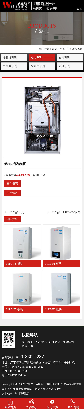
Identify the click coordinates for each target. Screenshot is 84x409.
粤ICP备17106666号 (14, 375)
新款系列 (64, 66)
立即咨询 (12, 183)
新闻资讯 (54, 342)
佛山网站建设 (21, 393)
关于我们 (27, 342)
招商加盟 (27, 346)
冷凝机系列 (10, 57)
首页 (54, 49)
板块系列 (41, 57)
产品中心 (65, 49)
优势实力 (68, 342)
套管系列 (64, 57)
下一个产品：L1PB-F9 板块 (63, 212)
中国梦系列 (10, 66)
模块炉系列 (38, 66)
